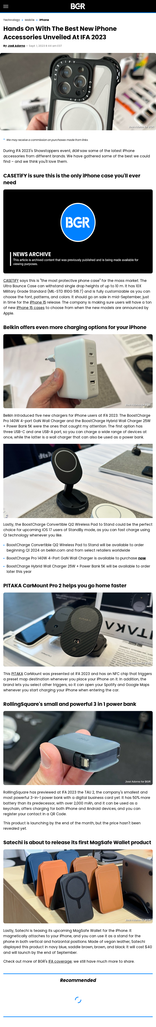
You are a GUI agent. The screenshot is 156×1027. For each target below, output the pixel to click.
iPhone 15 (38, 303)
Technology (11, 20)
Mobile (29, 20)
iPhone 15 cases (31, 308)
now (142, 558)
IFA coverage (60, 962)
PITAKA (17, 674)
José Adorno (16, 46)
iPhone (44, 20)
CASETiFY (11, 281)
